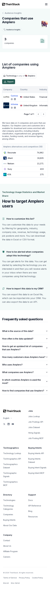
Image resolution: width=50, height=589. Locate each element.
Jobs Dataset (34, 427)
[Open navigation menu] (46, 4)
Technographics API (12, 459)
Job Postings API (35, 422)
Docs (30, 500)
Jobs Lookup (34, 416)
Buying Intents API (36, 453)
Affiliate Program (10, 551)
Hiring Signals (34, 433)
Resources (33, 516)
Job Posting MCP (35, 438)
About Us (7, 546)
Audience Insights (12, 13)
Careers (6, 557)
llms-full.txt (15, 583)
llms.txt (6, 583)
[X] (4, 424)
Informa (14, 104)
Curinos (14, 96)
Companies (8, 514)
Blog (30, 511)
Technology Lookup (12, 453)
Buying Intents (9, 520)
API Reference (34, 506)
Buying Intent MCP (36, 473)
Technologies (9, 500)
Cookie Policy (37, 578)
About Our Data (10, 525)
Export (8, 81)
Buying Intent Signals (37, 467)
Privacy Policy (24, 578)
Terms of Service (10, 578)
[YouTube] (13, 424)
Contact (6, 540)
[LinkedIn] (8, 424)
